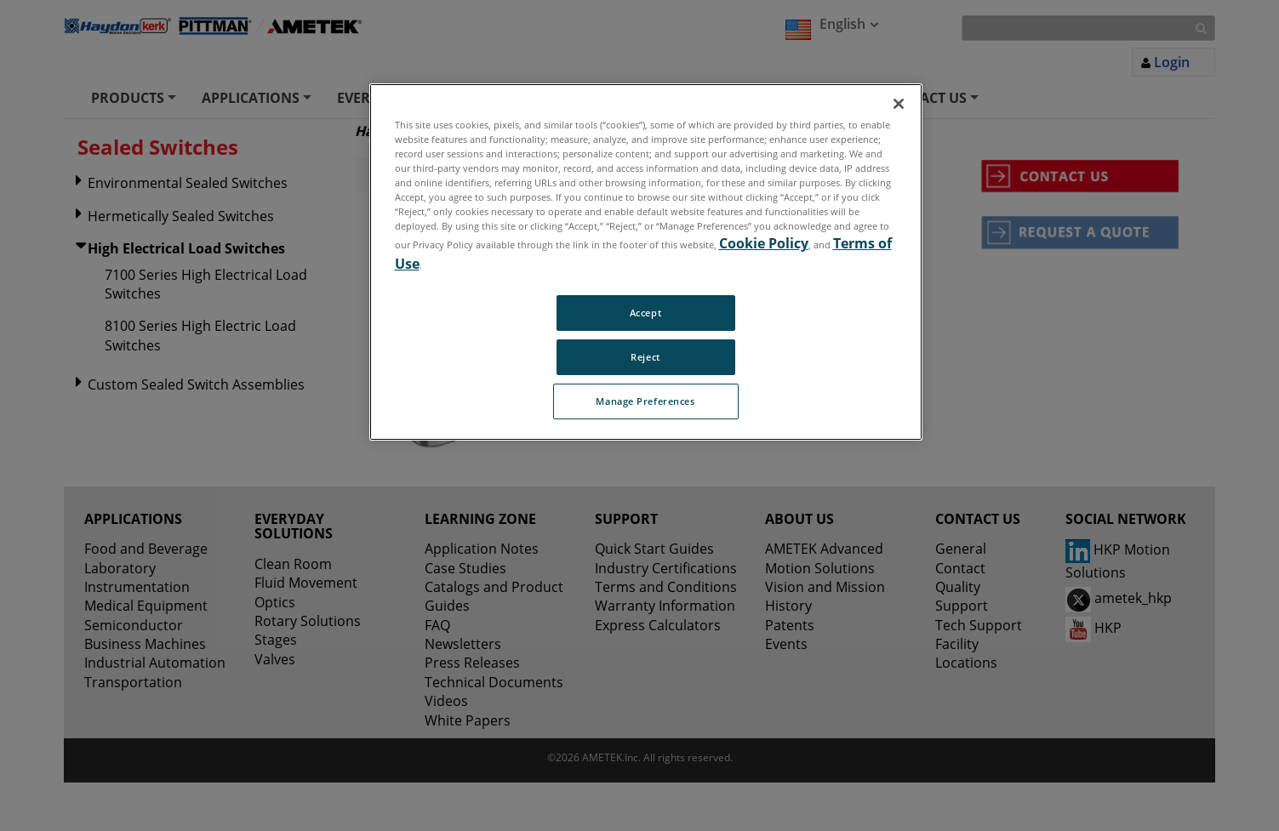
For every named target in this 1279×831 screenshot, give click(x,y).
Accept (645, 312)
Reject (645, 356)
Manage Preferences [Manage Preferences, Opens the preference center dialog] (645, 401)
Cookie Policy (763, 243)
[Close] (898, 103)
